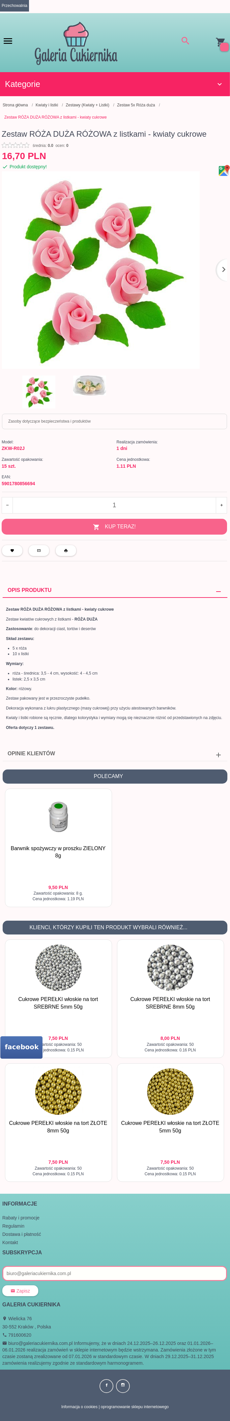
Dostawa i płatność (21, 1234)
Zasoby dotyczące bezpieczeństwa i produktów (49, 421)
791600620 (16, 1334)
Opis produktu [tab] (29, 590)
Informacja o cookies (79, 1406)
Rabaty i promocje (21, 1217)
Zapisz (20, 1290)
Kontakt (10, 1242)
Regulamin (13, 1225)
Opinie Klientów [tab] (31, 753)
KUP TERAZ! (114, 527)
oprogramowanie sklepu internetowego (135, 1406)
